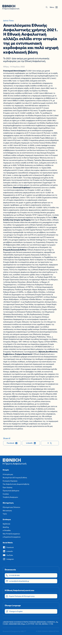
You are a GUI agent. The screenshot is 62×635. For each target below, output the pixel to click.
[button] (47, 7)
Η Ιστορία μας (8, 474)
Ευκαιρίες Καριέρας (10, 481)
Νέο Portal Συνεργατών (11, 534)
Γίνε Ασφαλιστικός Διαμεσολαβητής (16, 484)
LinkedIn (31, 443)
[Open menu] (54, 7)
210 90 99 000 (13, 575)
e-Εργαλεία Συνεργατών (11, 537)
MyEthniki (6, 524)
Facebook (12, 443)
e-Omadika (7, 530)
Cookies (6, 494)
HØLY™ (23, 631)
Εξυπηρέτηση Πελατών (11, 507)
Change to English (14, 611)
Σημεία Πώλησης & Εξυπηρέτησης (20, 596)
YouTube (8, 555)
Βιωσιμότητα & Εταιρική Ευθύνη (15, 477)
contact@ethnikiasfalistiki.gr (17, 581)
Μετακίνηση (7, 510)
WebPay (6, 527)
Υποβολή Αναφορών (10, 497)
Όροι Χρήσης (7, 487)
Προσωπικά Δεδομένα (11, 491)
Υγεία (5, 514)
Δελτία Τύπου (8, 20)
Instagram (8, 559)
